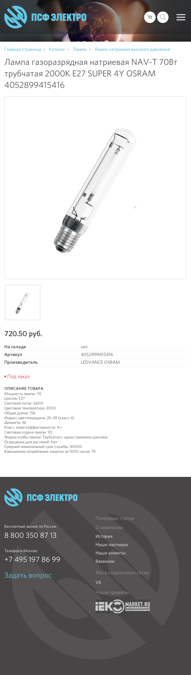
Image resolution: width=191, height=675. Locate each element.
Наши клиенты (110, 553)
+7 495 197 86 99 (32, 559)
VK (99, 582)
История (104, 536)
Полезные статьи (115, 518)
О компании (109, 527)
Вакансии (105, 561)
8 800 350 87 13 (30, 535)
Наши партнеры (112, 544)
